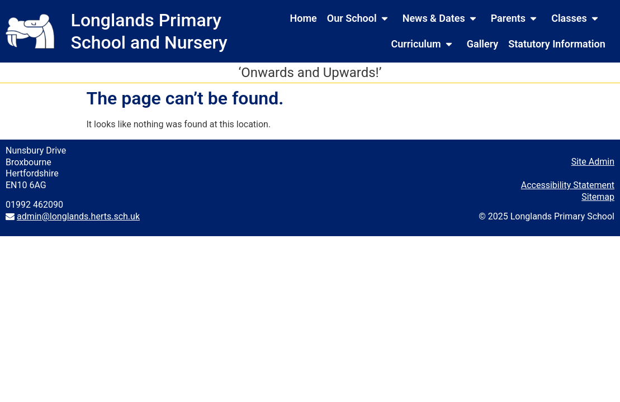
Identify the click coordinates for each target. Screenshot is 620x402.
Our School (359, 18)
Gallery (483, 44)
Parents (516, 18)
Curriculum (423, 44)
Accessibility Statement (567, 185)
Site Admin (592, 161)
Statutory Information (556, 44)
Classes (577, 18)
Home (303, 18)
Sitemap (597, 197)
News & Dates (442, 18)
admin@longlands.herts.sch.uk (78, 216)
